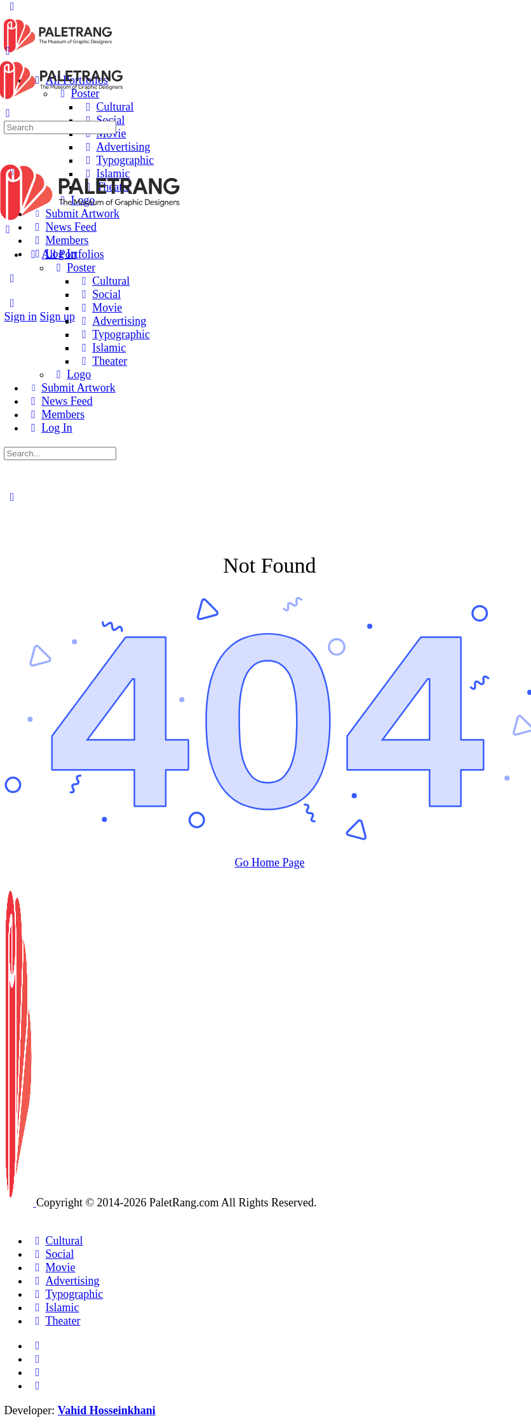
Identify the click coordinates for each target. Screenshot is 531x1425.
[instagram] (37, 1359)
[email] (37, 1345)
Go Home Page (269, 862)
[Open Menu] (8, 50)
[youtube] (37, 1385)
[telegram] (37, 1372)
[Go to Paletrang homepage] (58, 51)
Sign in (20, 316)
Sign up (57, 316)
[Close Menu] (8, 229)
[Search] (12, 303)
